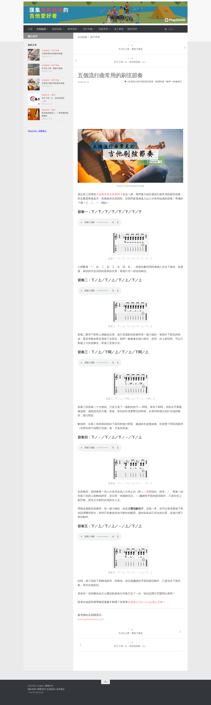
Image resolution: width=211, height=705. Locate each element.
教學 (169, 81)
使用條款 (60, 689)
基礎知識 (160, 81)
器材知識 (56, 29)
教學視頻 (72, 29)
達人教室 (119, 29)
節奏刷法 (177, 81)
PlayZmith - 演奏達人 (37, 130)
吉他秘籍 (41, 29)
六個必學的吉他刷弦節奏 (52, 53)
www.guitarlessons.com (91, 619)
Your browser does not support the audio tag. (100, 222)
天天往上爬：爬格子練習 (52, 68)
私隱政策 (51, 689)
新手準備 (95, 37)
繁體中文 (49, 685)
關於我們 (132, 29)
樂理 (53, 94)
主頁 (30, 29)
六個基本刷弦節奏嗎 (108, 194)
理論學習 (103, 29)
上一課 (145, 492)
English (40, 685)
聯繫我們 (41, 689)
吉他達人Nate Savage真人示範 (145, 602)
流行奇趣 (87, 29)
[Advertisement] (130, 104)
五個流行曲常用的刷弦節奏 (141, 81)
